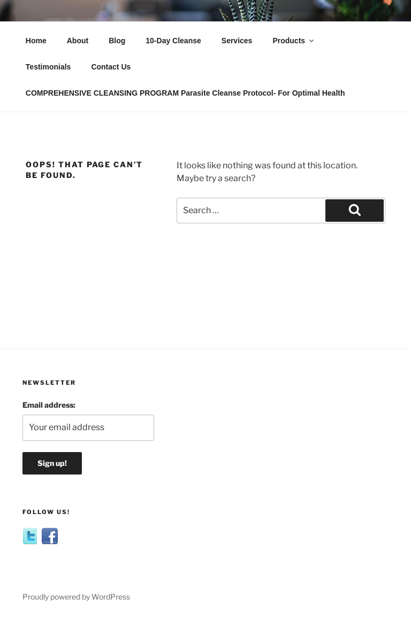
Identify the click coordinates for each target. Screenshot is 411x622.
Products (293, 40)
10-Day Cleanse (173, 40)
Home (36, 40)
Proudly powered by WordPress (76, 596)
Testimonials (48, 67)
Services (237, 40)
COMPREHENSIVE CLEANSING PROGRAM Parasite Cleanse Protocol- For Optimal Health (185, 93)
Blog (117, 40)
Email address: (48, 404)
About (77, 40)
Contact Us (111, 67)
